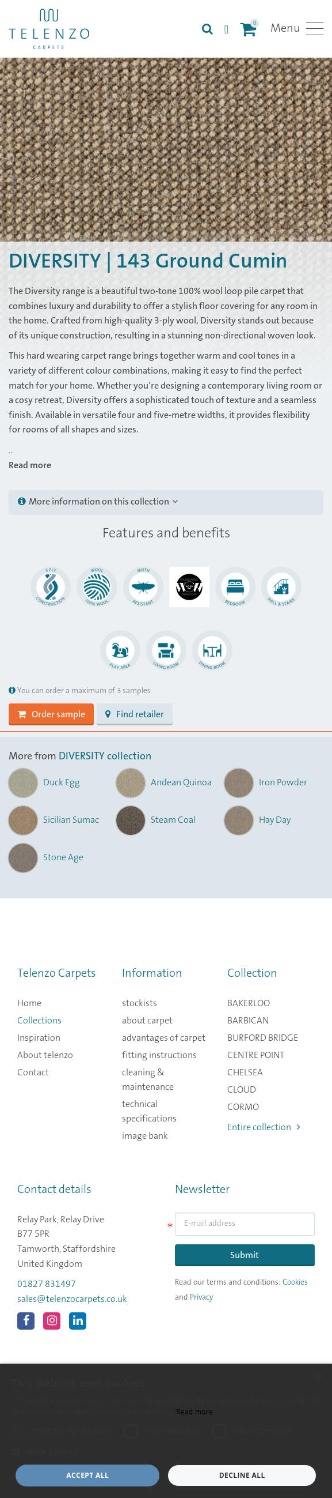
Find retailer (134, 714)
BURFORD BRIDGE (262, 1038)
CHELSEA (245, 1072)
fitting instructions (159, 1055)
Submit (244, 1255)
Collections (39, 1020)
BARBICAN (248, 1020)
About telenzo (45, 1055)
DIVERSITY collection (105, 756)
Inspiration (38, 1038)
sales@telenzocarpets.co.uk (72, 1299)
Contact (33, 1072)
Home (29, 1003)
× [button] (319, 1376)
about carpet (147, 1020)
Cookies (295, 1282)
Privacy (201, 1297)
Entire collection (263, 1127)
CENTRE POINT (255, 1055)
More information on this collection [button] (98, 501)
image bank (145, 1136)
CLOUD (241, 1090)
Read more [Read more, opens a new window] (194, 1412)
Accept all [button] (87, 1475)
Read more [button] (30, 465)
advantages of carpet (163, 1038)
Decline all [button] (242, 1475)
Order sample (51, 714)
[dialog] (166, 1431)
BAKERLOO (248, 1003)
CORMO (243, 1107)
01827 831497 (46, 1284)
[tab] (166, 502)
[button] (166, 1452)
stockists (139, 1003)
